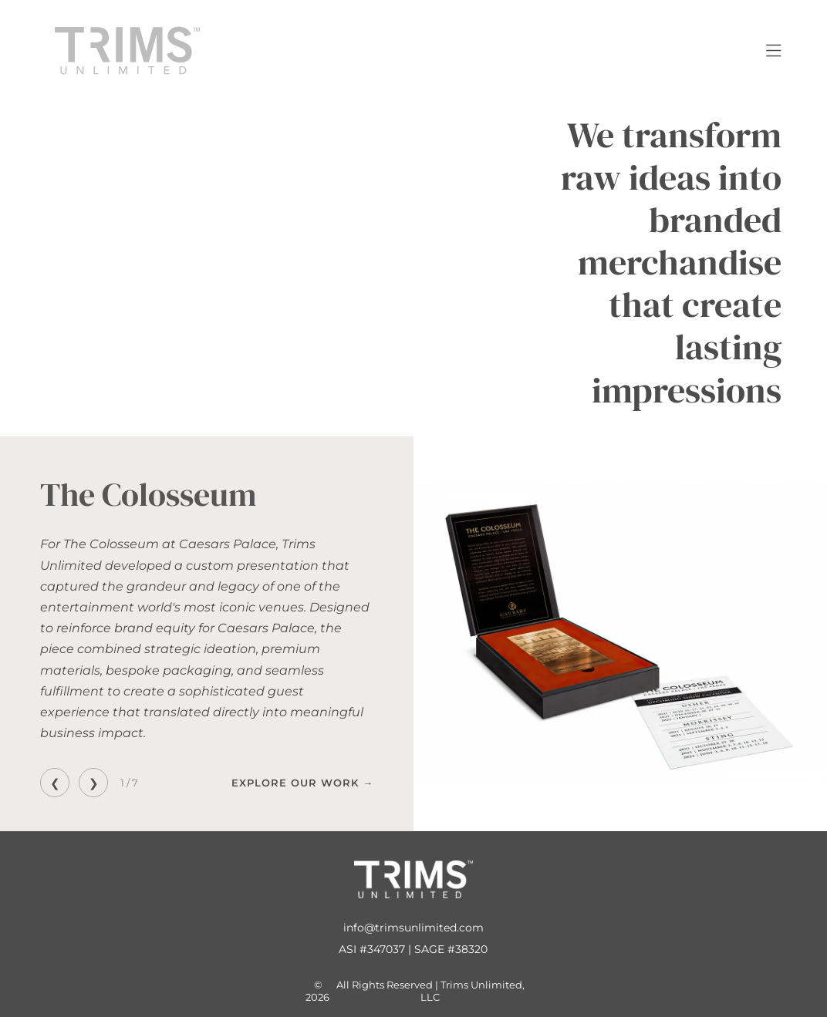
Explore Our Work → (302, 782)
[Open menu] (773, 50)
